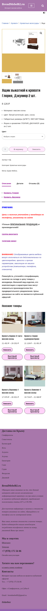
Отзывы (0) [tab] (34, 183)
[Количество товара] (5, 149)
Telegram (5, 547)
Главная (5, 23)
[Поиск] (42, 6)
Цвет (4, 131)
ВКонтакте (6, 543)
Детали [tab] (20, 183)
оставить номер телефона (12, 567)
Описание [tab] (6, 183)
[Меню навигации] (31, 6)
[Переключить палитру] (44, 13)
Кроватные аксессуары (29, 23)
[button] (41, 33)
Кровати (14, 23)
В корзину (18, 149)
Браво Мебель (12, 171)
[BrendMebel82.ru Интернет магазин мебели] (13, 6)
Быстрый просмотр (12, 357)
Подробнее (6, 602)
